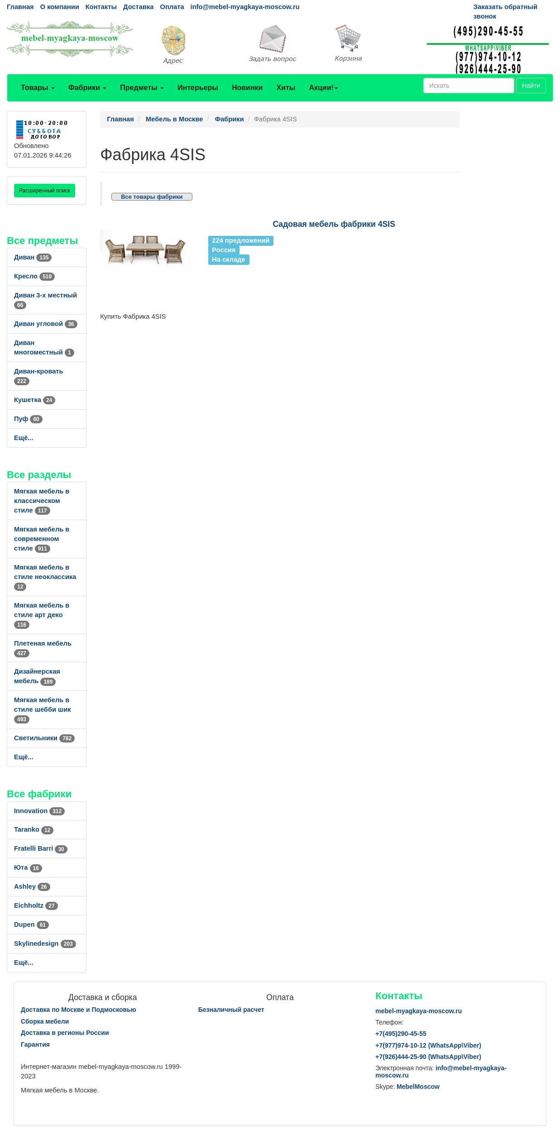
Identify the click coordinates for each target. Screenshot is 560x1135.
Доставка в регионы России (65, 1032)
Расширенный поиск (44, 190)
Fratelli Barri (40, 848)
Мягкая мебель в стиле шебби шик (42, 709)
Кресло (34, 276)
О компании (59, 6)
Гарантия (35, 1044)
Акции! (323, 87)
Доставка (138, 6)
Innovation (39, 810)
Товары (38, 87)
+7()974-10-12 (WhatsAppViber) (428, 1045)
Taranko (33, 829)
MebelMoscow (418, 1086)
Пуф (28, 418)
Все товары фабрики (151, 196)
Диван (33, 257)
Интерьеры (197, 87)
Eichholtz (36, 905)
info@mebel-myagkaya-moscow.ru (245, 6)
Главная (20, 6)
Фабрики (87, 87)
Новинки (247, 87)
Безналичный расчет (231, 1009)
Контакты (101, 6)
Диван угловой (45, 323)
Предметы (142, 87)
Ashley (32, 886)
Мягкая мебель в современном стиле (41, 539)
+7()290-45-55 (400, 1033)
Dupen (31, 924)
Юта (28, 867)
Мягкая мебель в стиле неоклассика (45, 577)
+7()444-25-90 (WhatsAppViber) (428, 1056)
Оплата (172, 6)
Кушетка (34, 399)
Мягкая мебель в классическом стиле (41, 501)
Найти (531, 85)
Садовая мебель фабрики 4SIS (334, 224)
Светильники (44, 738)
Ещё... (24, 437)
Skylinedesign (45, 943)
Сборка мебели (45, 1021)
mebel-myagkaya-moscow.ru (418, 1011)
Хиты (285, 87)
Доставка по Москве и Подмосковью (78, 1009)
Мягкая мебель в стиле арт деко (41, 615)
